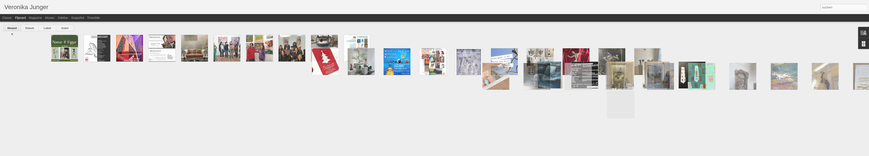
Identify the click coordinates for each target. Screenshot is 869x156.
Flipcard (20, 18)
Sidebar (63, 18)
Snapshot (77, 18)
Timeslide (93, 18)
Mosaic (50, 18)
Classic (7, 18)
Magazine (35, 18)
